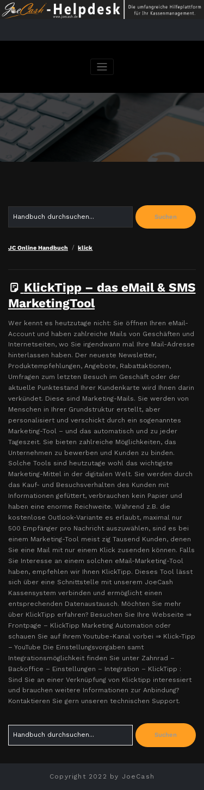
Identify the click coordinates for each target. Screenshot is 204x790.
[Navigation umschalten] (102, 67)
